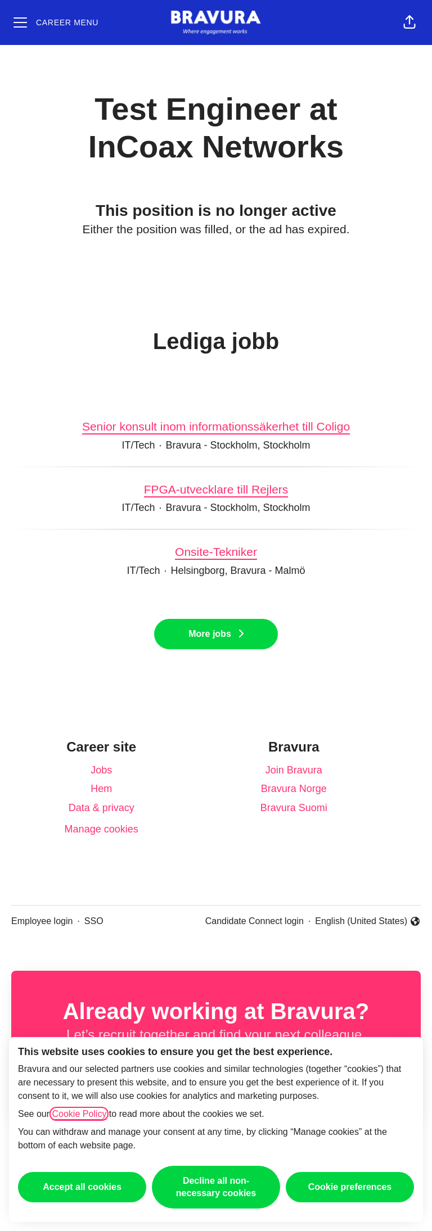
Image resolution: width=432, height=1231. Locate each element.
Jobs (101, 770)
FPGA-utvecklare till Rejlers (216, 490)
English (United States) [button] (368, 922)
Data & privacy (101, 807)
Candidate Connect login (254, 921)
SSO (94, 921)
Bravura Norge (294, 788)
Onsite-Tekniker (216, 552)
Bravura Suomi (293, 807)
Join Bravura (294, 770)
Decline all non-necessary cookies (216, 1187)
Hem (101, 788)
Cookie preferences (350, 1187)
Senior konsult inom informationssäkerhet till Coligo (216, 427)
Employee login (42, 921)
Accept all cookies (82, 1187)
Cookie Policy (79, 1114)
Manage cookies (101, 829)
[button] (409, 22)
